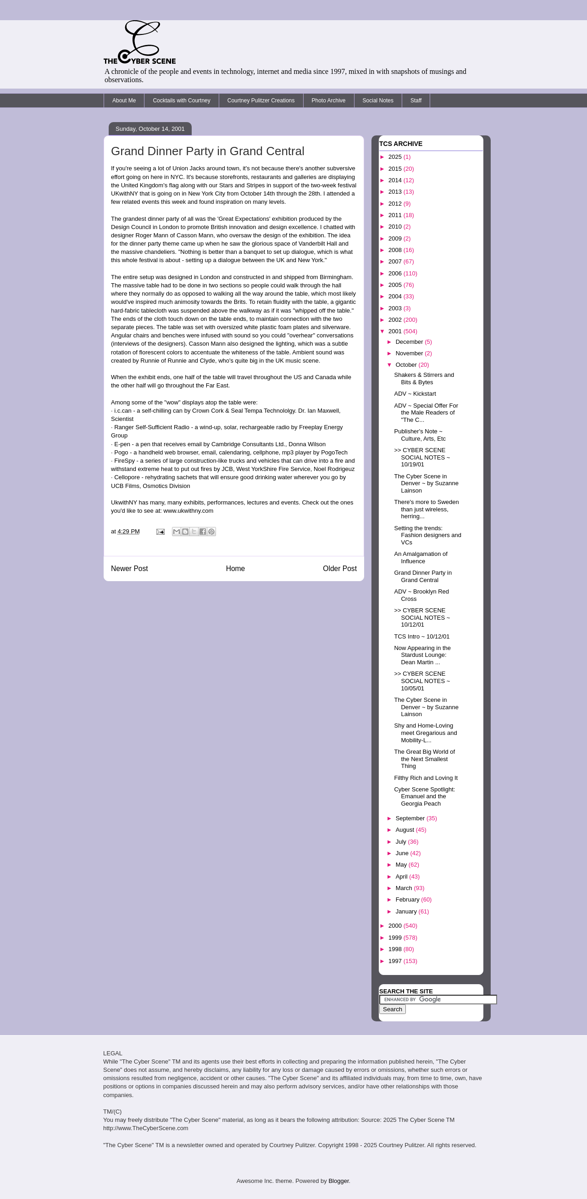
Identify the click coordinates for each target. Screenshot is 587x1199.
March (405, 888)
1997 (396, 961)
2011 (396, 215)
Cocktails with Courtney (181, 100)
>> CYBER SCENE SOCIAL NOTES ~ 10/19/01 (422, 457)
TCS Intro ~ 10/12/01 (421, 636)
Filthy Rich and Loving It (426, 777)
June (403, 853)
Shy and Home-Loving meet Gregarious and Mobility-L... (425, 732)
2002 (396, 319)
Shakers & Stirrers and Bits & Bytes (424, 378)
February (408, 899)
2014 (396, 180)
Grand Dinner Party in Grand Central (423, 576)
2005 (396, 284)
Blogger (338, 1180)
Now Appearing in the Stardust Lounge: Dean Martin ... (422, 655)
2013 (396, 191)
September (411, 818)
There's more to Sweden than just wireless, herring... (426, 509)
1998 (396, 949)
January (407, 911)
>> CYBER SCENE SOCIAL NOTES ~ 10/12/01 (422, 617)
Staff (415, 100)
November (410, 353)
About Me (124, 100)
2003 (396, 308)
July (402, 841)
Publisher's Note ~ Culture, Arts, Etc (420, 435)
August (406, 829)
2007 (396, 261)
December (410, 341)
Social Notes (378, 100)
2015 (396, 168)
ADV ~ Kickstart (415, 393)
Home (235, 568)
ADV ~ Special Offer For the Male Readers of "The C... (426, 412)
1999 (396, 937)
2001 (396, 331)
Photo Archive (329, 100)
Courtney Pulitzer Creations (261, 100)
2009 (396, 238)
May (402, 864)
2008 (396, 250)
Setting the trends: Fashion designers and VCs (427, 535)
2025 (396, 156)
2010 (396, 226)
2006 (396, 273)
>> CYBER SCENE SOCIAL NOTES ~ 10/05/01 (422, 680)
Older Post (340, 568)
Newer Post (129, 568)
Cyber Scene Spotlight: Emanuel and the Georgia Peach (424, 796)
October (407, 364)
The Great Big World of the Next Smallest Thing (424, 758)
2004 (396, 296)
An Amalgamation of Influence (420, 557)
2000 (396, 925)
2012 (396, 203)
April (403, 876)
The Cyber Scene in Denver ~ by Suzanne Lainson (426, 483)
